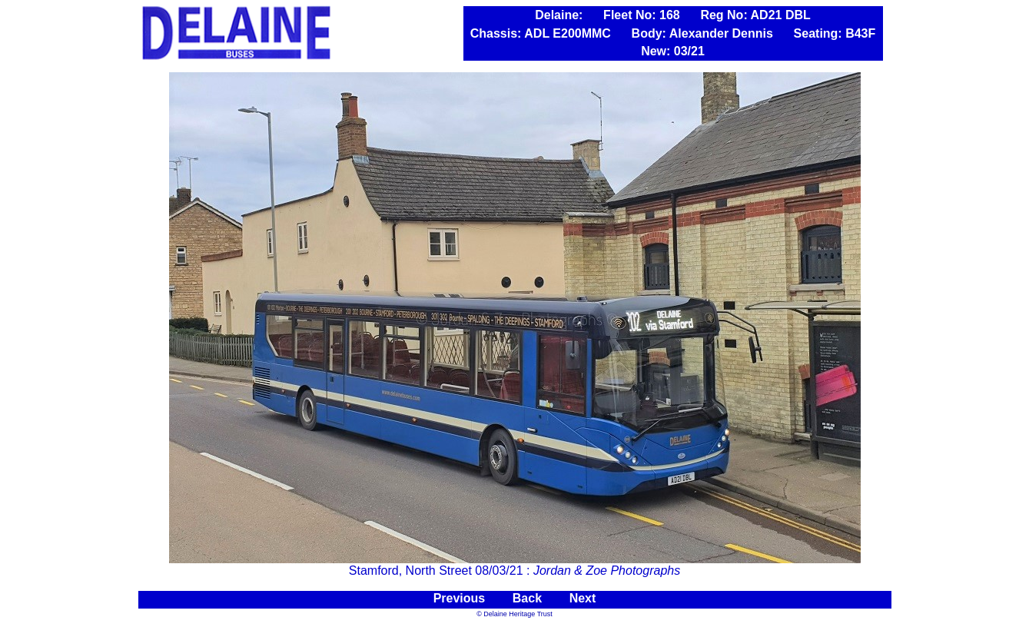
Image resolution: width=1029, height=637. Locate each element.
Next (582, 598)
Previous (461, 598)
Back (527, 598)
